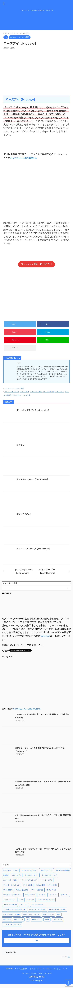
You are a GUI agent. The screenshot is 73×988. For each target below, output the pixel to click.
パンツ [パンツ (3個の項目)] (21, 904)
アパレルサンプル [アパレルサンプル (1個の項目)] (46, 884)
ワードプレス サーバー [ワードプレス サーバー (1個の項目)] (31, 919)
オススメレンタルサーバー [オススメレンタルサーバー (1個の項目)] (12, 899)
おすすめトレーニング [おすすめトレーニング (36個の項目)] (49, 879)
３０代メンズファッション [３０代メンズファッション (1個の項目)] (12, 928)
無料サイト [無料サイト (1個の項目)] (7, 923)
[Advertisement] (36, 293)
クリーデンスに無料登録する (25, 157)
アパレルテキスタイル (11, 396)
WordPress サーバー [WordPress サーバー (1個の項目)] (10, 874)
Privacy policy (51, 973)
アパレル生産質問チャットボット (25, 973)
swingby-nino (36, 980)
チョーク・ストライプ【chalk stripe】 (34, 553)
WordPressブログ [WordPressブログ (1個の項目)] (47, 874)
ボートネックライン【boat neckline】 (34, 414)
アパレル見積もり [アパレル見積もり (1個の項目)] (37, 894)
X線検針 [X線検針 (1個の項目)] (6, 879)
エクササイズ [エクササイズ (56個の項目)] (51, 894)
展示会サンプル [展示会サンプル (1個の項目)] (48, 919)
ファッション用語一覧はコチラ (36, 264)
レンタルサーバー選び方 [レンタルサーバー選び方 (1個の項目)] (37, 914)
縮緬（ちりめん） (25, 518)
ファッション (59, 396)
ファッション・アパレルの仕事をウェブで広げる (37, 977)
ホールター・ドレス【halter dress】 (33, 483)
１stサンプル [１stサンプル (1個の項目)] (57, 923)
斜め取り (21, 449)
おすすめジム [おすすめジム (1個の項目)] (16, 879)
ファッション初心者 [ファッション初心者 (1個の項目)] (10, 909)
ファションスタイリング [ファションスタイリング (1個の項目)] (46, 904)
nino (69, 961)
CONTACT (45, 640)
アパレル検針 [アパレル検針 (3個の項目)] (52, 889)
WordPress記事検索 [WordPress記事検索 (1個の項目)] (63, 874)
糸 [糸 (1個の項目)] (27, 923)
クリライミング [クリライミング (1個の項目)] (30, 899)
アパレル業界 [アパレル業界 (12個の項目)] (7, 894)
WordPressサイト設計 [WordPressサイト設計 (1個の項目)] (29, 874)
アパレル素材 (24, 396)
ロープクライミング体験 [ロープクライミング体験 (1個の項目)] (11, 919)
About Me (41, 973)
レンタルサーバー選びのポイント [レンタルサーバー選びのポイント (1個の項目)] (14, 914)
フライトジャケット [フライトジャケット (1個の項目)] (38, 909)
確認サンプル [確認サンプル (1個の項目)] (18, 923)
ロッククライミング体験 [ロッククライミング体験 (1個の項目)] (57, 914)
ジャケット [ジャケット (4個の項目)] (42, 899)
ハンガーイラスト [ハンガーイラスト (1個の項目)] (9, 904)
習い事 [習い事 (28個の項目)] (47, 923)
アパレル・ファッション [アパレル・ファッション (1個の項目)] (11, 889)
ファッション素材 (36, 396)
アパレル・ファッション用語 (14, 393)
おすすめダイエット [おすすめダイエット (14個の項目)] (31, 879)
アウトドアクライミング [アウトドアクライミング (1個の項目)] (28, 884)
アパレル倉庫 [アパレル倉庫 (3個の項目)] (27, 889)
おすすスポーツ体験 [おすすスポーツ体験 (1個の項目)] (10, 884)
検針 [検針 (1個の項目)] (58, 919)
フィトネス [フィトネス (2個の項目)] (24, 909)
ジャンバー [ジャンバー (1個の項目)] (53, 899)
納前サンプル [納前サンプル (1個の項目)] (36, 923)
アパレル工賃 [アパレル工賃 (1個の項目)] (40, 889)
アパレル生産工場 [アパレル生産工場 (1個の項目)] (22, 894)
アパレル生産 (25, 399)
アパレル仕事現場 (48, 396)
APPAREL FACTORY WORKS (28, 713)
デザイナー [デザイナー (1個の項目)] (64, 899)
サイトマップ (63, 973)
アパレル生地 (16, 399)
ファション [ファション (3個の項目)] (30, 904)
